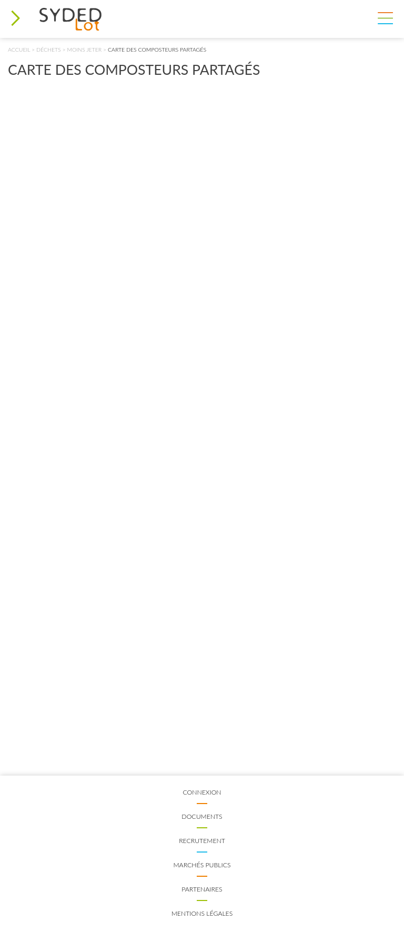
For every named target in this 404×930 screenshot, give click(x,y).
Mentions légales (202, 913)
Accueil (19, 49)
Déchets (48, 49)
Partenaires (201, 889)
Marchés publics (201, 865)
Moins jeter (84, 49)
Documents (201, 816)
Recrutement (202, 841)
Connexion (202, 792)
